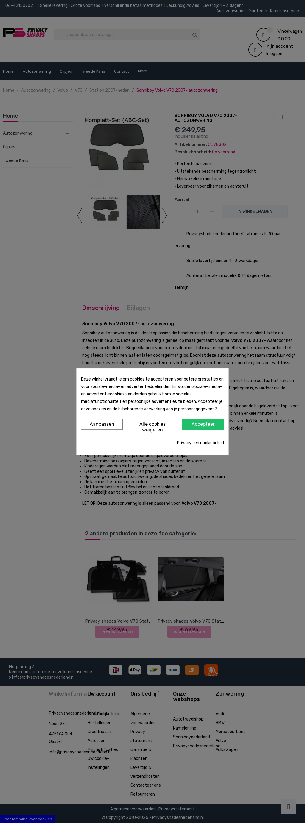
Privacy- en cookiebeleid (200, 442)
